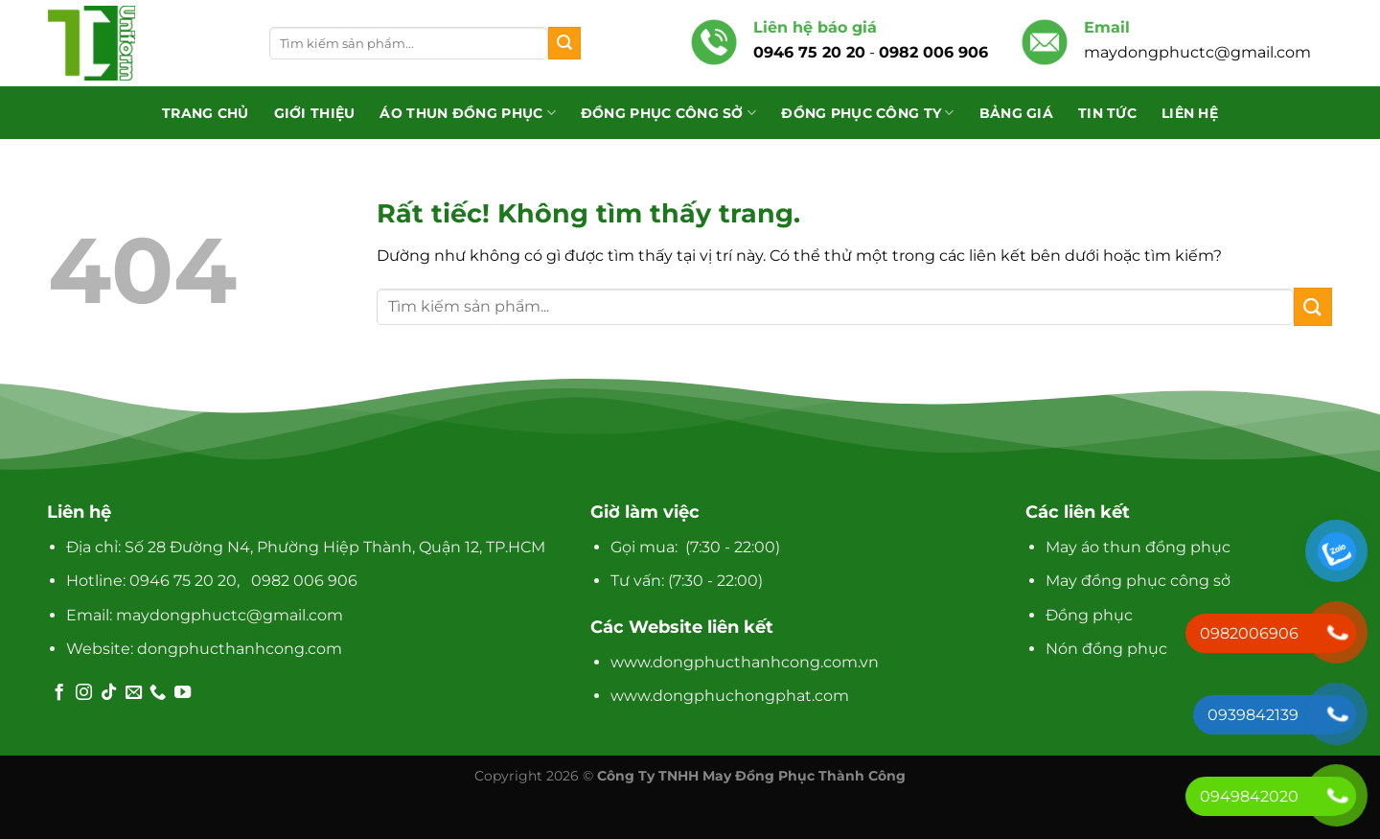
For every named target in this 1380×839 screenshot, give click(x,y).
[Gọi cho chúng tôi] (158, 693)
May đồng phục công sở (1138, 580)
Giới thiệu (315, 113)
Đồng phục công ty (867, 113)
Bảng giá (1016, 113)
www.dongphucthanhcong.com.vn (744, 662)
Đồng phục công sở (668, 113)
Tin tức (1107, 113)
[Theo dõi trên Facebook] (59, 693)
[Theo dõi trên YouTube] (182, 693)
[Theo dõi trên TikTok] (109, 693)
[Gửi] (564, 43)
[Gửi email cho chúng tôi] (134, 693)
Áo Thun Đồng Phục (467, 113)
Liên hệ (1190, 113)
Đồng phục (1089, 615)
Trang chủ (205, 113)
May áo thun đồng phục (1138, 547)
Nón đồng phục (1106, 649)
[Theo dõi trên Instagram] (84, 693)
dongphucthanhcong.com (239, 649)
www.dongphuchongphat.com (729, 696)
